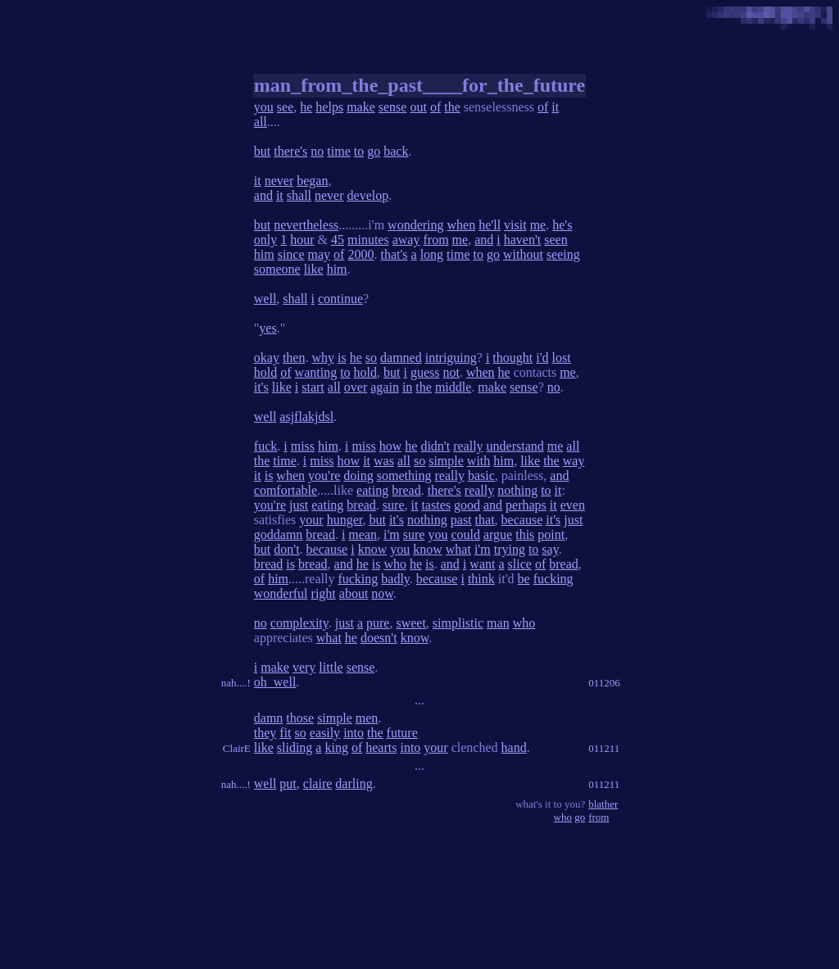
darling (353, 783)
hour (302, 240)
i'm (391, 534)
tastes (436, 505)
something (404, 475)
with (478, 461)
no (317, 151)
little (330, 667)
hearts (381, 747)
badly (395, 579)
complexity (299, 623)
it (555, 107)
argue (497, 534)
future (402, 733)
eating (372, 490)
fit (285, 733)
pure (377, 623)
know (373, 549)
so (371, 358)
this (524, 534)
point (551, 534)
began (312, 181)
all (260, 122)
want (482, 564)
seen (555, 240)
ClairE (237, 748)
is (342, 358)
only (265, 240)
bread (406, 490)
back (395, 151)
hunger (345, 520)
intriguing (451, 358)
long (431, 254)
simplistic (458, 623)
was (384, 461)
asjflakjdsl (306, 416)
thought (512, 358)
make (361, 107)
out (418, 107)
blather (603, 804)
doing (358, 475)
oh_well (275, 682)
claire (318, 783)
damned (401, 358)
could (465, 534)
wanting (316, 372)
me (538, 225)
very (304, 667)
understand (515, 446)
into (353, 733)
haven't (523, 240)
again (384, 387)
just (298, 505)
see (285, 107)
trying (509, 549)
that (485, 520)
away (406, 240)
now (382, 593)
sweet (410, 623)
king (335, 747)
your (311, 520)
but (262, 151)
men (367, 718)
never (279, 181)
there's (290, 151)
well (265, 299)
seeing (563, 254)
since (291, 254)
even (572, 505)
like (314, 269)
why (322, 358)
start (313, 387)
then (294, 358)
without (523, 254)
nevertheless (306, 225)
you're (324, 475)
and (263, 195)
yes (267, 328)
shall (299, 195)
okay (266, 358)
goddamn (278, 534)
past (461, 520)
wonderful (281, 593)
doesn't (379, 638)
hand (514, 747)
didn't (435, 446)
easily (325, 733)
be (524, 579)
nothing (517, 490)
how (390, 446)
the (452, 107)
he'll (489, 225)
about (354, 593)
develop (368, 195)
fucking (358, 579)
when (461, 225)
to (359, 151)
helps (329, 107)
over (355, 387)
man (498, 623)
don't (286, 549)
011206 (604, 683)
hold (265, 372)
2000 (360, 254)
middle (453, 387)
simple (446, 461)
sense (393, 107)
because (522, 520)
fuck (265, 446)
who (394, 564)
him (264, 254)
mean (362, 534)
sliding (295, 747)
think (481, 579)
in (407, 387)
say (550, 549)
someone (277, 269)
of (435, 107)
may (319, 254)
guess (425, 372)
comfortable (285, 490)
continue (340, 299)
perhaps (526, 505)
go (373, 151)
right (323, 593)
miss (303, 446)
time (338, 151)
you (264, 107)
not (451, 372)
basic (481, 475)
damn (268, 718)
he (306, 107)
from (435, 240)
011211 (603, 748)
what (458, 549)
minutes (368, 240)
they (265, 733)
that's (393, 254)
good (467, 505)
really (468, 446)
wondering (415, 225)
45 (337, 240)
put (287, 783)
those (300, 718)
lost (561, 358)
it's (261, 387)
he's (562, 225)
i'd (542, 358)
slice (520, 564)
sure (394, 505)
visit (515, 225)
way (574, 461)
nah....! (236, 683)
